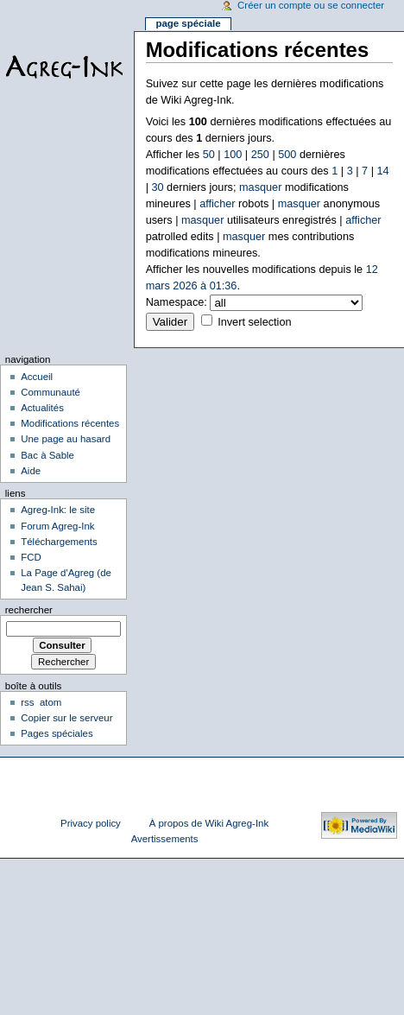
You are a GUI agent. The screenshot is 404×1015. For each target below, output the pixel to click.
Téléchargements (59, 541)
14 (382, 171)
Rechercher (29, 610)
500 (287, 155)
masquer (260, 187)
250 (260, 155)
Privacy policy (90, 823)
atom (50, 702)
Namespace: (176, 302)
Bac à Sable (47, 455)
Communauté (50, 392)
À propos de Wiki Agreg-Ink (208, 823)
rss (27, 702)
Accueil (37, 376)
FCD (31, 557)
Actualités (42, 408)
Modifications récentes (70, 423)
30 (157, 187)
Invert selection (254, 322)
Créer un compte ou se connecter (310, 5)
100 (233, 155)
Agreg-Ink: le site (58, 509)
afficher (217, 204)
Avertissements (165, 839)
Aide (31, 471)
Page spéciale (187, 23)
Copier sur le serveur (66, 718)
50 (209, 155)
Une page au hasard (65, 439)
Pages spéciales (56, 733)
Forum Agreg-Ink (57, 526)
